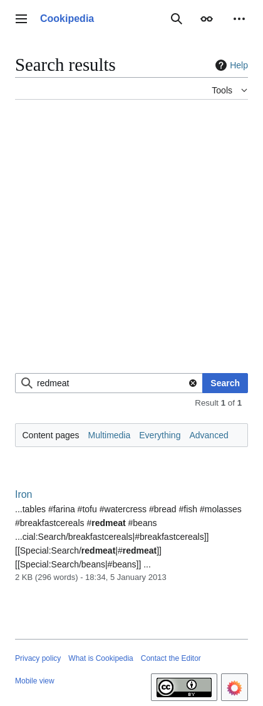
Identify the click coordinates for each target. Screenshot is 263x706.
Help (230, 65)
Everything (159, 435)
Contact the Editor (171, 658)
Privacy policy (38, 658)
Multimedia (109, 435)
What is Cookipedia (100, 658)
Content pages (51, 435)
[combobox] (109, 383)
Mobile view (34, 681)
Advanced (208, 435)
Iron (24, 494)
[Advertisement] (131, 241)
